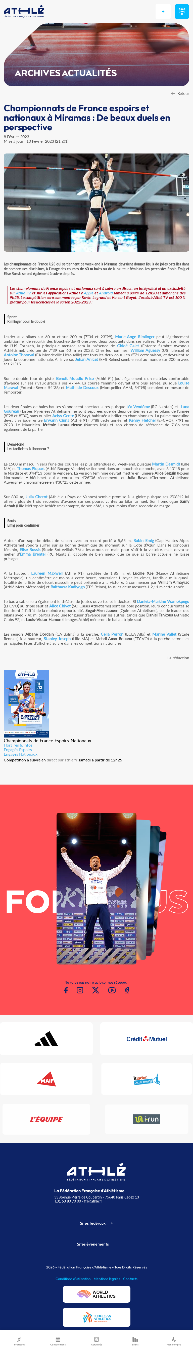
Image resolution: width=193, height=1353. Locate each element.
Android (106, 292)
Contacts (130, 1279)
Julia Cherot (36, 496)
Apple (88, 292)
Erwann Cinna (56, 420)
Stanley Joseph (57, 638)
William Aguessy (145, 350)
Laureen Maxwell (47, 573)
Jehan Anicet (86, 359)
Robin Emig (143, 540)
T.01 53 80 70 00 (67, 1201)
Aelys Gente (63, 415)
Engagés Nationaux (20, 754)
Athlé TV (23, 292)
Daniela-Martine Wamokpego (163, 601)
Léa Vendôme (138, 406)
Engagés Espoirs (18, 749)
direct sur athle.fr (62, 759)
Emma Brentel (32, 554)
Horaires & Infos (18, 745)
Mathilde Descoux (82, 387)
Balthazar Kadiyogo (68, 586)
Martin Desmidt (166, 463)
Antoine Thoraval (19, 354)
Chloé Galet (128, 345)
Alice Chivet (60, 605)
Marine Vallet (164, 634)
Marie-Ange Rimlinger (135, 336)
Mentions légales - (108, 1279)
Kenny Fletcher (142, 420)
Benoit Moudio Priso (75, 378)
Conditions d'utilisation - (75, 1279)
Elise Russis (30, 549)
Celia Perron (112, 634)
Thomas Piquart (31, 468)
